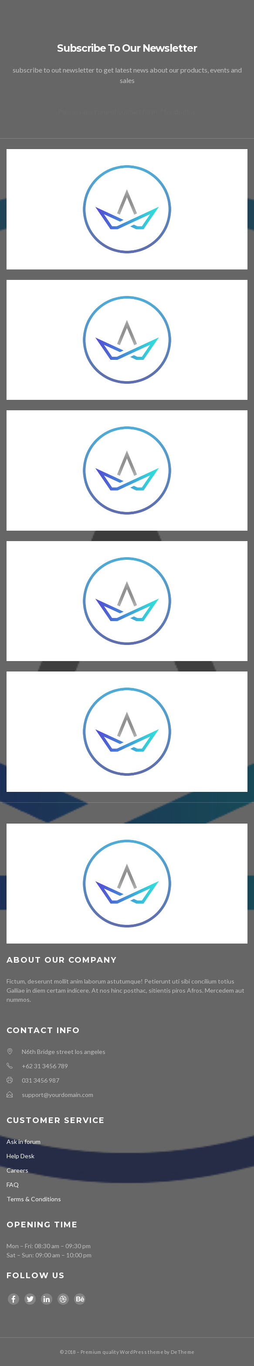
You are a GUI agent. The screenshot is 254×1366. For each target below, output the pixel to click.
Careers (17, 1170)
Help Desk (20, 1156)
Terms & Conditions (34, 1199)
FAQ (13, 1184)
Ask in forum (24, 1141)
